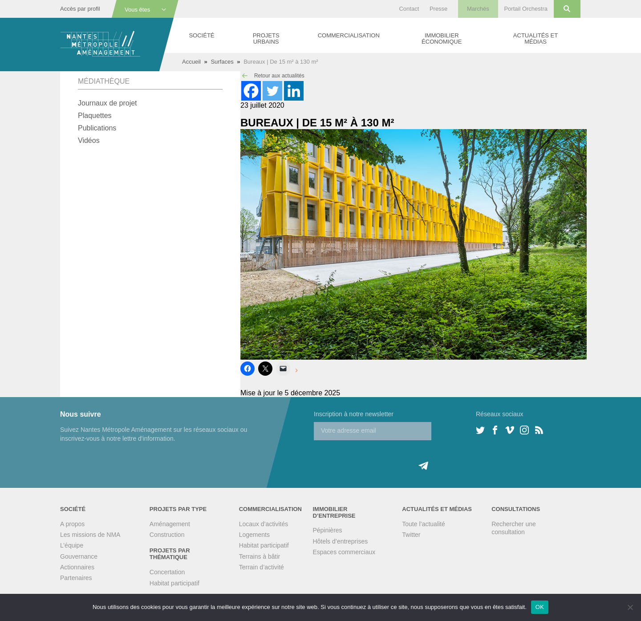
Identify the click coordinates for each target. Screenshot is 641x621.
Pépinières (327, 530)
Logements (254, 534)
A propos (72, 524)
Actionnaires (77, 567)
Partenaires (76, 577)
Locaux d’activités (263, 524)
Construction (167, 534)
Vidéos (89, 140)
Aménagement (170, 524)
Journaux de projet (107, 103)
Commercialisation (349, 35)
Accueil (191, 61)
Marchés (478, 8)
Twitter (411, 534)
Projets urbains (266, 38)
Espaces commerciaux (343, 552)
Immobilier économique (442, 38)
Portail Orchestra (526, 8)
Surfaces (222, 61)
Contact (409, 8)
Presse (438, 8)
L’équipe (71, 545)
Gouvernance (78, 556)
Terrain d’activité (261, 567)
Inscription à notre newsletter (354, 414)
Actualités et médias (535, 38)
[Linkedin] (294, 91)
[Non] (629, 607)
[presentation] (381, 457)
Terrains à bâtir (259, 556)
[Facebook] (251, 91)
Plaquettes (95, 115)
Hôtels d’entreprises (340, 541)
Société (201, 35)
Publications (97, 128)
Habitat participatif (174, 583)
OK (540, 607)
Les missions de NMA (90, 534)
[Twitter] (272, 91)
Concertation (167, 572)
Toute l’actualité (423, 524)
